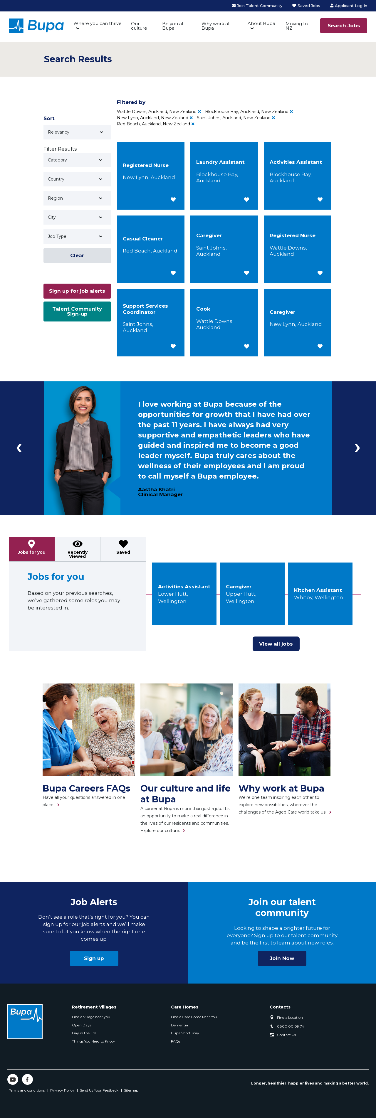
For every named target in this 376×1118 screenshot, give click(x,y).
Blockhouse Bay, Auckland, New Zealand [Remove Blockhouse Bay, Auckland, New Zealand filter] (246, 112)
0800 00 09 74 (290, 1026)
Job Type (57, 236)
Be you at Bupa (173, 26)
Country (56, 179)
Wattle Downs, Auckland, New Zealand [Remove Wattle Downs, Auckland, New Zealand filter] (157, 112)
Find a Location (290, 1017)
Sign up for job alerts (77, 291)
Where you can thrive (97, 23)
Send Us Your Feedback (99, 1090)
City (52, 217)
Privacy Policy (62, 1090)
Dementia (179, 1025)
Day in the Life (84, 1033)
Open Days (81, 1025)
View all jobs (276, 644)
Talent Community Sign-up (77, 311)
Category (57, 160)
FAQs (175, 1041)
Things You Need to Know (93, 1041)
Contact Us (286, 1035)
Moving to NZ (297, 26)
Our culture (139, 26)
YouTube (12, 1079)
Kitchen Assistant (318, 590)
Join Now (282, 958)
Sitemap (131, 1090)
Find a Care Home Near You (194, 1017)
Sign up (94, 958)
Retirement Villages (94, 1007)
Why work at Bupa (216, 26)
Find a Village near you (91, 1017)
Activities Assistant (184, 587)
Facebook (27, 1079)
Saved (123, 552)
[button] (173, 199)
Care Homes (184, 1007)
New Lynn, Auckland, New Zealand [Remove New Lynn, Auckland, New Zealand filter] (152, 118)
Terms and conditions (27, 1090)
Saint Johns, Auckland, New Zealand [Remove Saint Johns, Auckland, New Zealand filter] (234, 118)
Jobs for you (32, 552)
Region (55, 198)
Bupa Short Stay (185, 1033)
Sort (49, 118)
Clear (77, 255)
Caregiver (238, 587)
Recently (78, 554)
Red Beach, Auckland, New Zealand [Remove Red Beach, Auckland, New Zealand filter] (153, 124)
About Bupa (261, 23)
